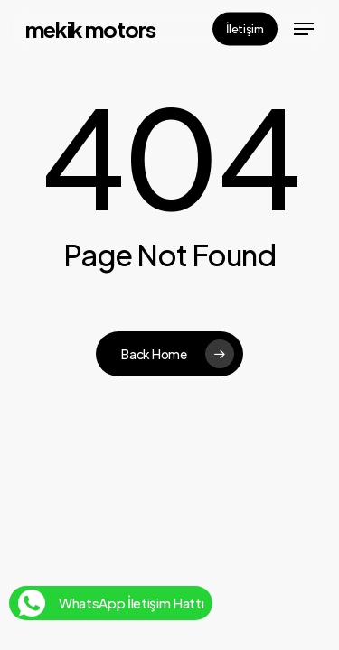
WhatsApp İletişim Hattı (110, 599)
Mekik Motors (90, 29)
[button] (304, 29)
